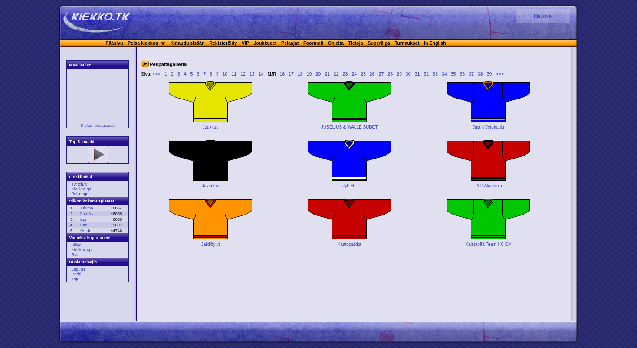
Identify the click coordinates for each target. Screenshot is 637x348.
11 (233, 73)
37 (471, 73)
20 (318, 73)
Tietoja (355, 43)
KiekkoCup (81, 249)
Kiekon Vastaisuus (98, 125)
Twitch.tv (79, 184)
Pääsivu (114, 43)
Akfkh (85, 230)
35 (453, 73)
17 (291, 73)
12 (243, 73)
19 (309, 73)
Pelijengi (79, 193)
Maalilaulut (80, 65)
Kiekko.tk (543, 16)
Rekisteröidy (223, 43)
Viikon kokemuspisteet (91, 201)
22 (336, 73)
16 (282, 73)
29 (399, 73)
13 (252, 73)
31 (417, 73)
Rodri (76, 274)
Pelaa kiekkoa (143, 43)
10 (225, 73)
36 (462, 73)
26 (372, 73)
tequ (75, 278)
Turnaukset (407, 43)
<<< (157, 73)
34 (444, 73)
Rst (74, 254)
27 (381, 73)
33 (435, 73)
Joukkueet (265, 43)
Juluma (86, 207)
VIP (245, 43)
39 (489, 73)
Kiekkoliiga (81, 188)
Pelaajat (290, 43)
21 (327, 73)
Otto (84, 224)
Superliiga (379, 43)
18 (300, 73)
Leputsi (78, 269)
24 (354, 73)
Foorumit (313, 43)
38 (480, 73)
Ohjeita (336, 43)
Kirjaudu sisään (187, 43)
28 (390, 73)
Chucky (87, 213)
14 (261, 73)
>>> (500, 73)
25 (363, 73)
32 (426, 73)
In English (435, 43)
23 (345, 73)
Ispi (83, 219)
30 (408, 73)
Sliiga (76, 244)
